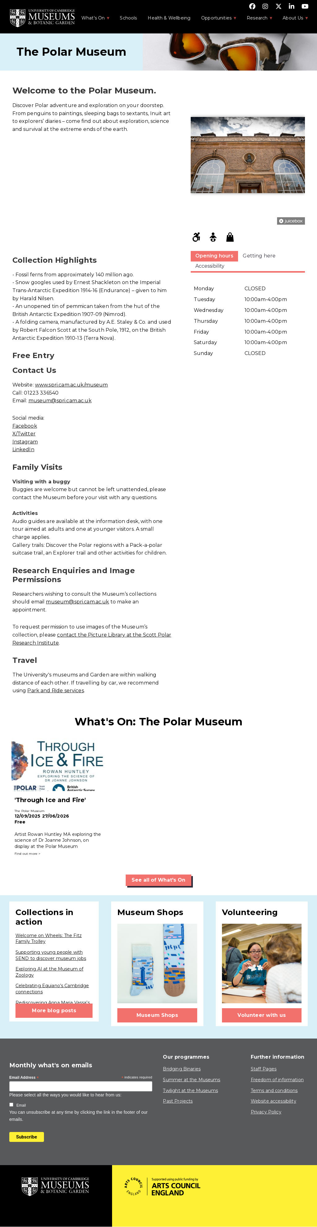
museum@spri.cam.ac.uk (60, 401)
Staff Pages (264, 1069)
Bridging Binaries (182, 1069)
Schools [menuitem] (128, 18)
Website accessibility (273, 1101)
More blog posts (54, 1010)
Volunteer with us (261, 1015)
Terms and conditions (274, 1090)
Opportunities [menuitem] (216, 19)
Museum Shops (157, 1015)
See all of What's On (158, 880)
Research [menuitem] (256, 19)
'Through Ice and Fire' (50, 800)
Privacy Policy (266, 1112)
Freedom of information (277, 1079)
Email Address (24, 1077)
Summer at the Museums (191, 1079)
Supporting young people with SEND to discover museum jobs (50, 955)
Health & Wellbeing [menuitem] (169, 18)
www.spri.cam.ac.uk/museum (71, 385)
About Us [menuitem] (292, 19)
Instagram (25, 442)
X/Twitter (24, 434)
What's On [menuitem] (92, 19)
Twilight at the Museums (190, 1090)
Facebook (24, 426)
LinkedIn (23, 449)
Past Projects (178, 1101)
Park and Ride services (55, 690)
